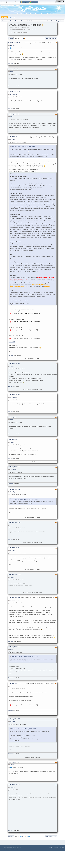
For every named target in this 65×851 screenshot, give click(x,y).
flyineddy (12, 139)
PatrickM (12, 787)
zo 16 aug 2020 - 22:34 (14, 42)
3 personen (10, 63)
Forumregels (55, 847)
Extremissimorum (15, 600)
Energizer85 (13, 94)
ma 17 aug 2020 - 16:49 (14, 574)
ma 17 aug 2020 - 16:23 (14, 522)
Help (50, 847)
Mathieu (12, 45)
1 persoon (10, 86)
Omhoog (10, 836)
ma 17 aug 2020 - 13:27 (14, 363)
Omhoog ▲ (61, 847)
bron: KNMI (12, 341)
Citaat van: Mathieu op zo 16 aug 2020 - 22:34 (23, 146)
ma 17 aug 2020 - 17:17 (14, 597)
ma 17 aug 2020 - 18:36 (14, 683)
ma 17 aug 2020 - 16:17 (14, 489)
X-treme (12, 366)
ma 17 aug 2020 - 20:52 (14, 784)
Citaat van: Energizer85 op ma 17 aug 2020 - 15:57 (24, 499)
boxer (11, 71)
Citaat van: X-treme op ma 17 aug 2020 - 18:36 (23, 729)
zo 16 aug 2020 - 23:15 (14, 91)
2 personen (10, 641)
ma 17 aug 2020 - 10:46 (14, 136)
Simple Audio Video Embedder (11, 849)
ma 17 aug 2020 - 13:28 (14, 394)
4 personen (10, 355)
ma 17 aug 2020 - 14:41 (14, 417)
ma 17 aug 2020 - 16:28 (14, 547)
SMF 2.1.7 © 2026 (8, 847)
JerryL (12, 116)
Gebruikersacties (50, 38)
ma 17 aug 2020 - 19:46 (14, 762)
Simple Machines (17, 847)
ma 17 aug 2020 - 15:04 (14, 439)
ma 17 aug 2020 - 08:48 (14, 114)
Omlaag (10, 38)
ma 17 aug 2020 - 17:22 (14, 646)
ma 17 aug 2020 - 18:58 (14, 719)
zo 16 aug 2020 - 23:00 (14, 69)
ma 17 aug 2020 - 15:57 (14, 466)
